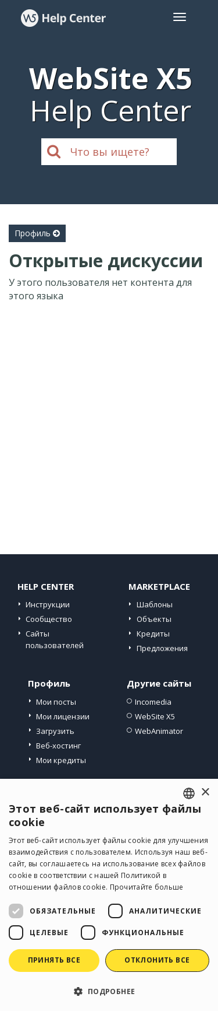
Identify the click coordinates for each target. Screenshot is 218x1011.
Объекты (154, 619)
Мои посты (56, 702)
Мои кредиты (61, 760)
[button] (109, 991)
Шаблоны (155, 604)
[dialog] (109, 895)
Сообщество (49, 619)
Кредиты (153, 633)
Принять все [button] (54, 960)
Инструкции (48, 604)
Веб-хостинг (58, 745)
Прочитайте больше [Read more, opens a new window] (147, 887)
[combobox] (189, 793)
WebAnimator (159, 731)
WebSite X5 (155, 716)
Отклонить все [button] (157, 960)
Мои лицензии (63, 716)
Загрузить (55, 731)
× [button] (205, 792)
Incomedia (153, 702)
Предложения (162, 648)
